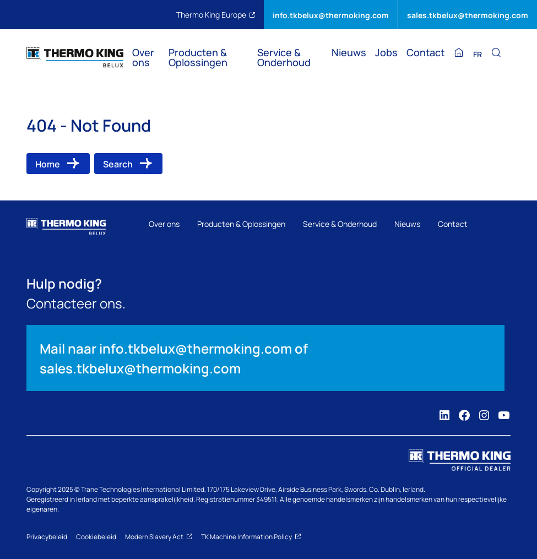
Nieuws (349, 53)
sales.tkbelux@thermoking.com (467, 14)
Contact (425, 53)
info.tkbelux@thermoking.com (331, 14)
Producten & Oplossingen (198, 58)
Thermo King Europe (215, 14)
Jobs (386, 53)
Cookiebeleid (96, 536)
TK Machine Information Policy (251, 536)
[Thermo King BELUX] (74, 57)
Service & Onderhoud (284, 58)
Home (47, 163)
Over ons (143, 58)
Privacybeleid (46, 536)
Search (118, 163)
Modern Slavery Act (158, 536)
